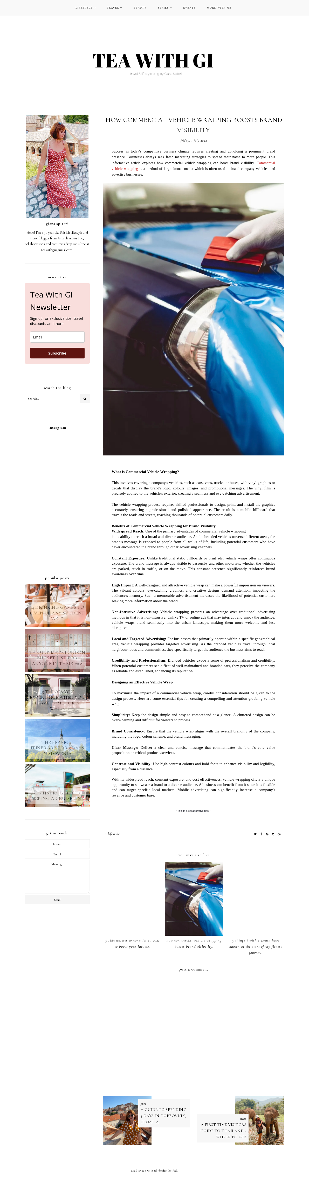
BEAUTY (140, 7)
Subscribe (57, 353)
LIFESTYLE (84, 7)
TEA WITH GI (149, 1172)
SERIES (163, 7)
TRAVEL (113, 7)
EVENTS (189, 7)
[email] (57, 337)
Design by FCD (168, 1172)
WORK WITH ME (219, 7)
